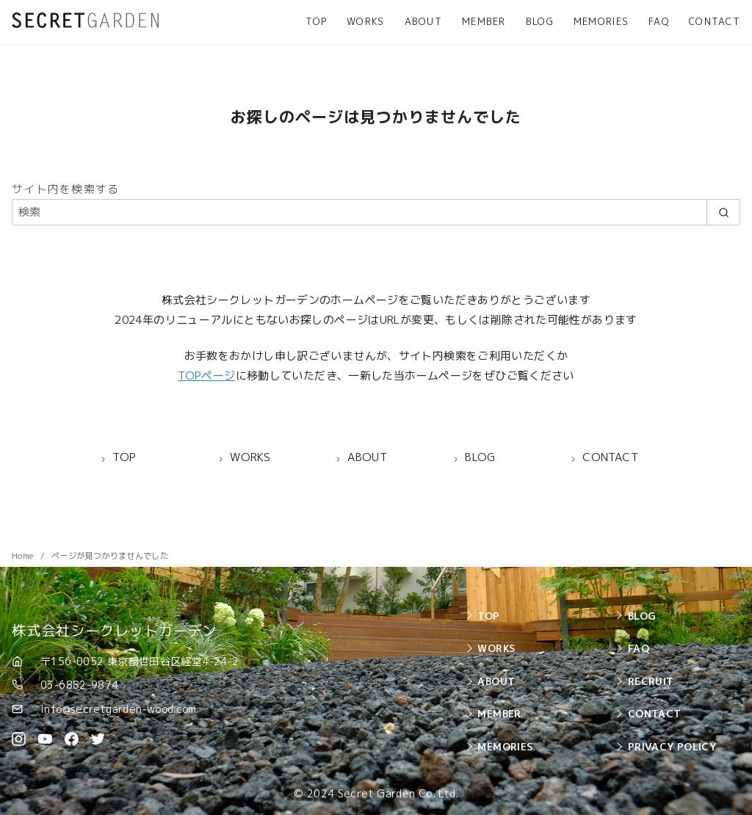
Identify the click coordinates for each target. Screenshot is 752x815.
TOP (316, 21)
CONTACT (714, 21)
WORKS (365, 21)
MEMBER (484, 21)
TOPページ (206, 375)
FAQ (658, 21)
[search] (723, 212)
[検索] (376, 212)
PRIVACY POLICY (672, 746)
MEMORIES (601, 21)
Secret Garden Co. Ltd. (398, 793)
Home (24, 556)
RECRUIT (651, 681)
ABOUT (423, 21)
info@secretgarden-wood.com (118, 709)
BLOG (540, 21)
